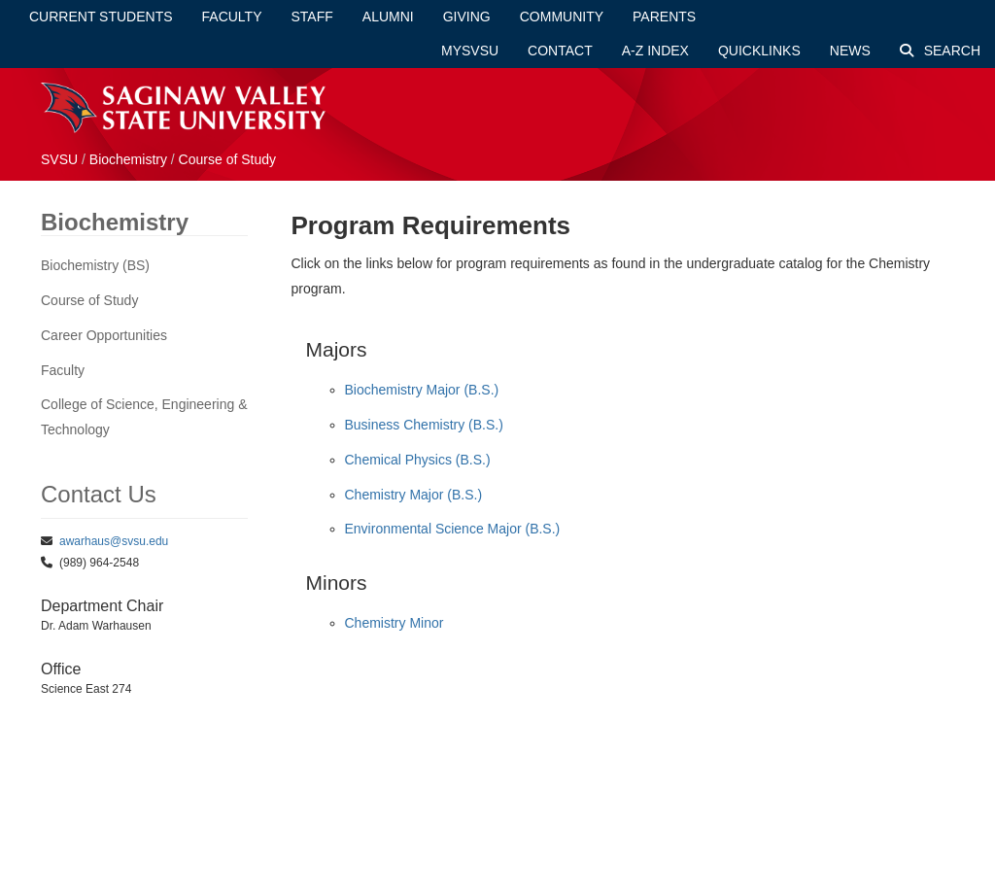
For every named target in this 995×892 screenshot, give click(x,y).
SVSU (59, 159)
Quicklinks (759, 50)
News (850, 50)
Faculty (232, 16)
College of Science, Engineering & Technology (144, 416)
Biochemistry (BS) (95, 265)
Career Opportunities (104, 335)
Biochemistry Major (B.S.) (422, 389)
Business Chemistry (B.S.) (424, 424)
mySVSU (469, 50)
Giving (467, 16)
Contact (560, 50)
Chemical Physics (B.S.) (418, 459)
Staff (312, 16)
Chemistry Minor (394, 623)
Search (940, 50)
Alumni (388, 16)
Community (561, 16)
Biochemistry (128, 159)
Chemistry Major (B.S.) (414, 494)
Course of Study (227, 159)
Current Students (101, 16)
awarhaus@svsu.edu (113, 541)
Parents (664, 16)
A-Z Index (655, 50)
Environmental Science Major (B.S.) (453, 528)
